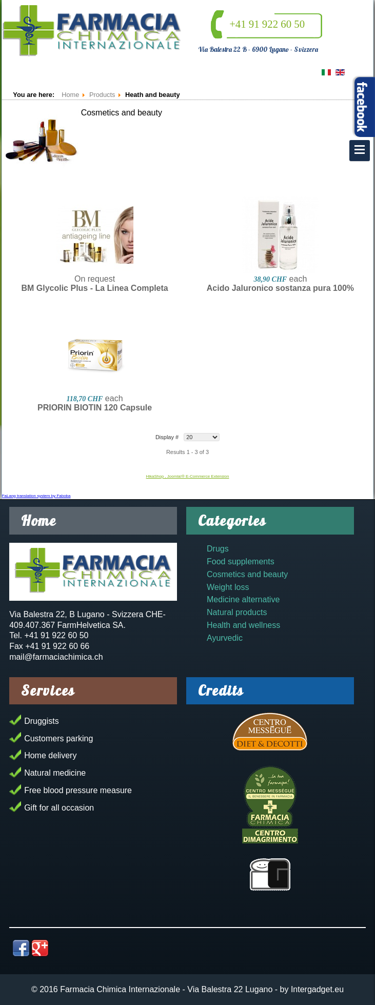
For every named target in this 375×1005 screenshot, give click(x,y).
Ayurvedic (225, 638)
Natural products (237, 612)
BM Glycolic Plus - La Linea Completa (94, 288)
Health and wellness (243, 625)
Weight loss (228, 587)
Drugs (218, 548)
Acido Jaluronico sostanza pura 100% (280, 288)
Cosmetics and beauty (247, 574)
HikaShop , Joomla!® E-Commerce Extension (187, 476)
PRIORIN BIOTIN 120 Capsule (94, 407)
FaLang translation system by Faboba (36, 496)
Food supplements (240, 561)
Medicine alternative (243, 599)
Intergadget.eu (317, 989)
